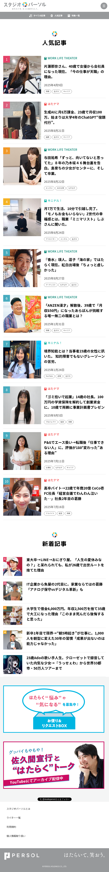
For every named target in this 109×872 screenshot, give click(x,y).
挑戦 (47, 91)
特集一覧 (76, 15)
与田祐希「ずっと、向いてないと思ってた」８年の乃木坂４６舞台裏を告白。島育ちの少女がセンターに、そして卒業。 (74, 165)
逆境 (59, 376)
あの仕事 (60, 188)
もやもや (71, 188)
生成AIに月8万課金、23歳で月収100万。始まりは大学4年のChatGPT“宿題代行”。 (74, 117)
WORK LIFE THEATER (62, 58)
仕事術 (48, 467)
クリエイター (51, 239)
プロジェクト (51, 421)
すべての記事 (39, 15)
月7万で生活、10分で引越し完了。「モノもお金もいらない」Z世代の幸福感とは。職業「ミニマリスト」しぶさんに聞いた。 (74, 216)
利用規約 (11, 826)
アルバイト (50, 513)
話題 (47, 137)
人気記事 (58, 15)
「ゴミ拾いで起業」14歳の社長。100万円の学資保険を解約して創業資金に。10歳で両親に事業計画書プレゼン (74, 402)
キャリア (66, 91)
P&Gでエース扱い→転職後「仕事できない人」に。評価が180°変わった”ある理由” (74, 447)
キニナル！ (55, 200)
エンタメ (49, 188)
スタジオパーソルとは (18, 808)
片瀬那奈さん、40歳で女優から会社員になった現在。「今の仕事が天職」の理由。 (74, 71)
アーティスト (51, 284)
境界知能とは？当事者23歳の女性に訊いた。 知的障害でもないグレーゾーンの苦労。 (74, 356)
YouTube (49, 376)
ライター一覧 (14, 817)
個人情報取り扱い (16, 836)
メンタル (63, 239)
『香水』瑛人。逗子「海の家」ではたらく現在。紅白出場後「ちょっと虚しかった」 (74, 264)
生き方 (56, 91)
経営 (62, 421)
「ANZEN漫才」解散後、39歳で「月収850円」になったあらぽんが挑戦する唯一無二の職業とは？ (73, 310)
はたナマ (53, 104)
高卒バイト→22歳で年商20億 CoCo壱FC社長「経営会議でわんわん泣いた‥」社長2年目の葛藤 (74, 493)
